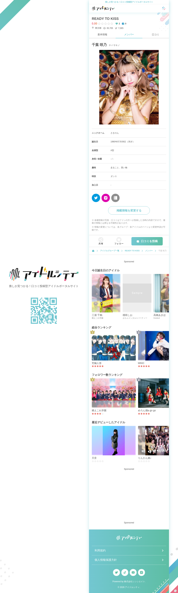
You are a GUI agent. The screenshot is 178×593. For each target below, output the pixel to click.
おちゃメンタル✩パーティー (135, 318)
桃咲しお (127, 315)
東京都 (96, 28)
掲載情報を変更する (128, 210)
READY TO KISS (105, 19)
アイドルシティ (132, 587)
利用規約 (100, 550)
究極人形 (97, 363)
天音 (94, 458)
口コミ (155, 34)
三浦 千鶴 (97, 315)
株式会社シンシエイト (134, 581)
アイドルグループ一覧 (109, 251)
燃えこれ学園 (97, 318)
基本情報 (102, 34)
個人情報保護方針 (106, 559)
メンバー (129, 34)
